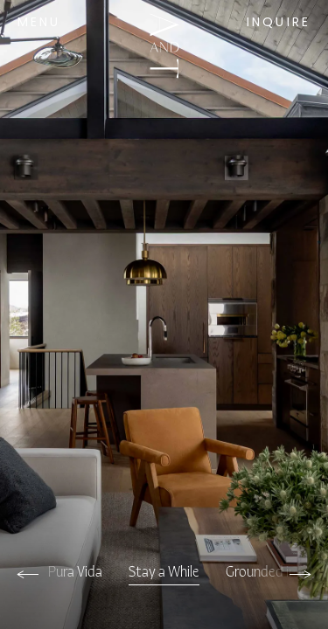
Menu (39, 23)
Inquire (279, 23)
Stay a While (164, 572)
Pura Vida (75, 572)
